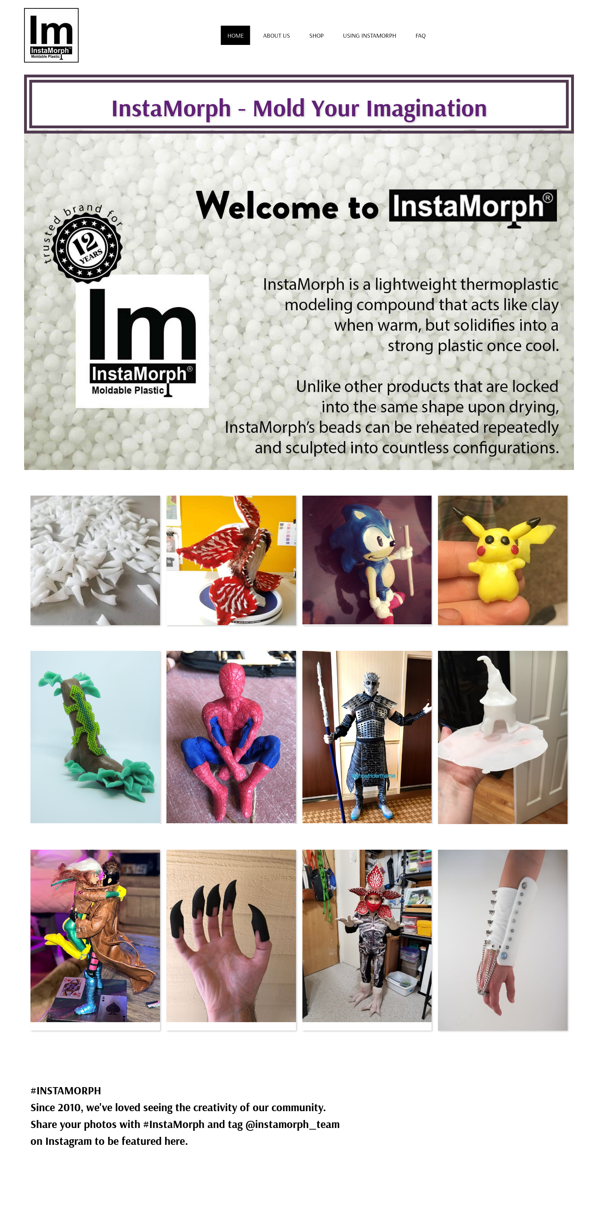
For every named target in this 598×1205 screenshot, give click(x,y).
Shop (316, 35)
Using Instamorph (369, 35)
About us (276, 35)
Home (235, 35)
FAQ (421, 35)
